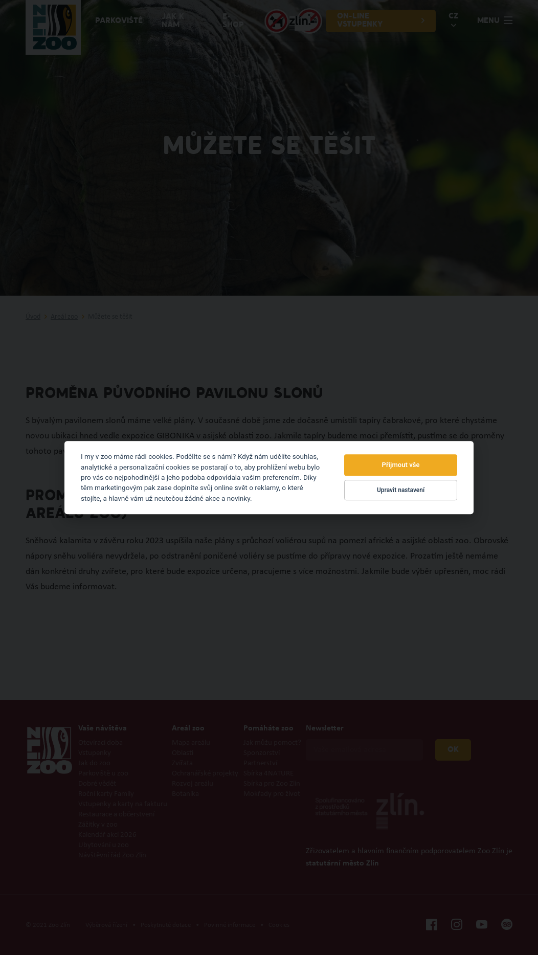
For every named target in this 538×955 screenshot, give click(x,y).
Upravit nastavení (400, 490)
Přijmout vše (401, 465)
